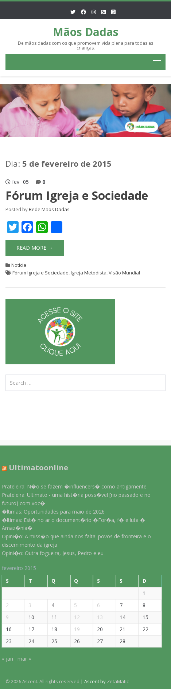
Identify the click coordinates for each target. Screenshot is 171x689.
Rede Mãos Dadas (49, 209)
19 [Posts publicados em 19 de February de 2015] (75, 629)
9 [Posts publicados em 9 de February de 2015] (4, 617)
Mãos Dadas (85, 31)
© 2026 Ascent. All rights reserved (42, 681)
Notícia (18, 265)
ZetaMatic (118, 681)
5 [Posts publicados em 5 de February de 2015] (73, 605)
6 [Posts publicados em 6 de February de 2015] (95, 605)
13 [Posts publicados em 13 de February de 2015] (97, 617)
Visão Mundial (124, 272)
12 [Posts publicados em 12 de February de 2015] (75, 617)
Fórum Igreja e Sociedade (76, 195)
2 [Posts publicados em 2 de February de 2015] (4, 605)
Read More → (34, 247)
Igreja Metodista (88, 272)
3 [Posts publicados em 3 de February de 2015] (27, 605)
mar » (21, 658)
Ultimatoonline (36, 467)
